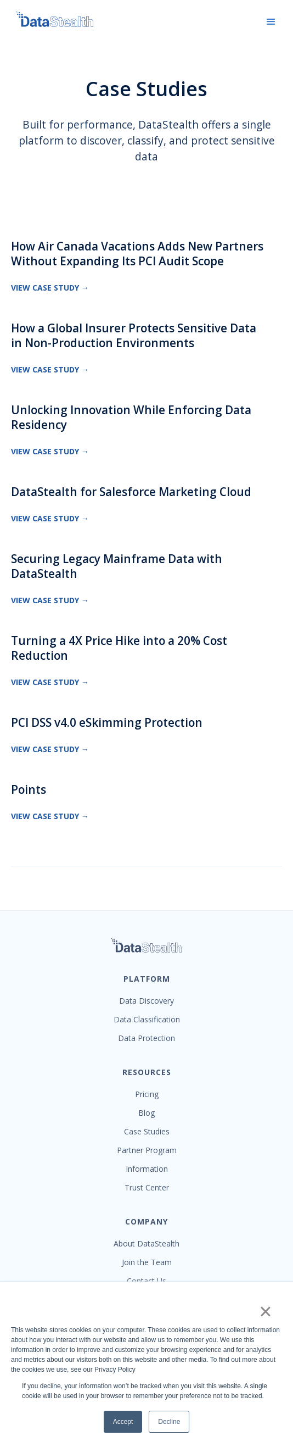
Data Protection (146, 1038)
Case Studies (147, 1131)
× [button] (265, 1311)
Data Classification (147, 1019)
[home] (49, 19)
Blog (146, 1113)
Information (147, 1169)
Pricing (147, 1094)
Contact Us (146, 1281)
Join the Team (147, 1262)
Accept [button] (123, 1422)
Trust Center (147, 1187)
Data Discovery (146, 1001)
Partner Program (147, 1150)
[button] (271, 21)
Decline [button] (169, 1422)
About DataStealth (146, 1243)
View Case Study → (50, 287)
